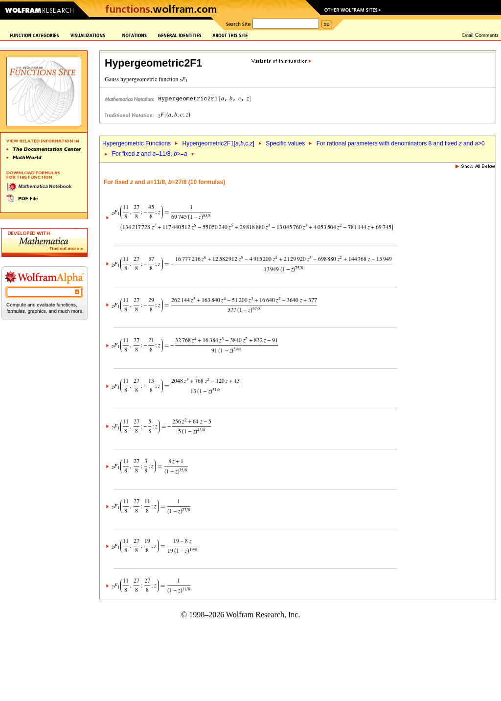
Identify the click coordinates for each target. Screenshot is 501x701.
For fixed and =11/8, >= (149, 153)
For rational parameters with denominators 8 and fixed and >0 (401, 143)
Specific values (285, 143)
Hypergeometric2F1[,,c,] (218, 143)
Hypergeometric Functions (136, 143)
